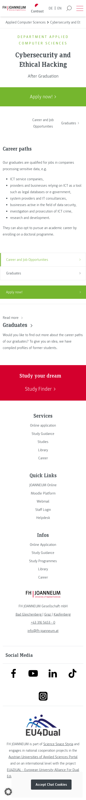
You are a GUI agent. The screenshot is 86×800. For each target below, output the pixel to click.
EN (59, 8)
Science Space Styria (58, 744)
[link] (43, 425)
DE (51, 8)
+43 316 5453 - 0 (43, 622)
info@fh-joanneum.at (43, 630)
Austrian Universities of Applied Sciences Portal (43, 757)
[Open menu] (79, 8)
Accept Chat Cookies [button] (51, 784)
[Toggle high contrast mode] (37, 8)
